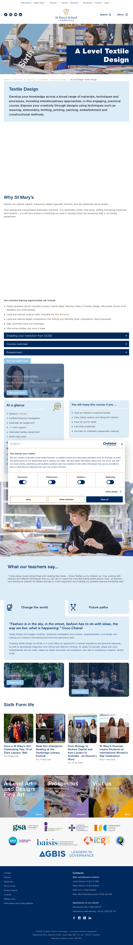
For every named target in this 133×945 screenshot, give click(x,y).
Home (6, 79)
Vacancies (87, 3)
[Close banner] (122, 444)
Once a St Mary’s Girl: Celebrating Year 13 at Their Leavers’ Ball (18, 749)
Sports (65, 3)
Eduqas (23, 413)
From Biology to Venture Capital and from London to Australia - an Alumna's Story (82, 753)
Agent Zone (39, 3)
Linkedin (20, 14)
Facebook (5, 14)
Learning (30, 79)
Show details (112, 491)
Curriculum (43, 79)
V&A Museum (62, 314)
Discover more (17, 392)
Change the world (26, 607)
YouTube (15, 14)
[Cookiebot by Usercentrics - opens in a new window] (105, 444)
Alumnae (74, 3)
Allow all (104, 499)
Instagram (10, 14)
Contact (97, 3)
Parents (53, 3)
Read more (15, 682)
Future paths (88, 607)
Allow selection (66, 499)
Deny (28, 499)
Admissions (26, 3)
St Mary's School (66, 14)
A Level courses (59, 79)
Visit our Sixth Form (17, 360)
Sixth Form (18, 79)
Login (106, 3)
